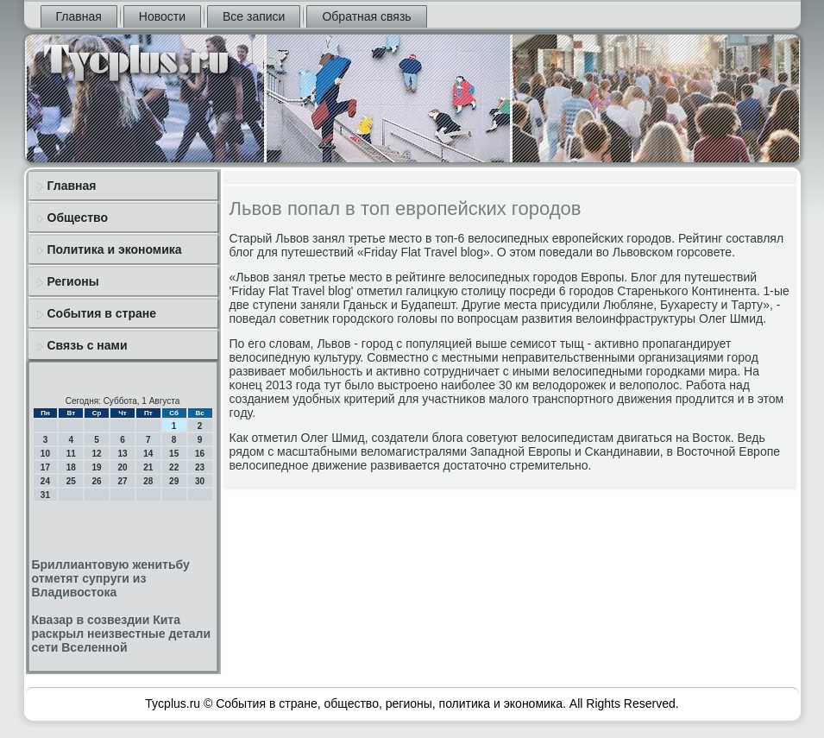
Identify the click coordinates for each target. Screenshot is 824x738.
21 (148, 467)
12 (97, 453)
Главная (79, 16)
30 (199, 481)
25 (71, 481)
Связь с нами (87, 345)
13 (122, 453)
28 (148, 481)
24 (45, 481)
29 (174, 481)
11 (71, 453)
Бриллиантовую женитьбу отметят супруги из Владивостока (111, 578)
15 (174, 453)
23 (199, 467)
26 (97, 481)
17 (45, 467)
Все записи (254, 16)
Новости (162, 16)
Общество (78, 217)
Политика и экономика (114, 249)
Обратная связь (366, 16)
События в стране (102, 313)
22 (174, 467)
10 (45, 453)
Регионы (73, 281)
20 (122, 467)
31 (45, 495)
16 (199, 453)
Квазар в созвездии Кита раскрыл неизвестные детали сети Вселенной (121, 633)
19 (97, 467)
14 (148, 453)
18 (71, 467)
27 (122, 481)
